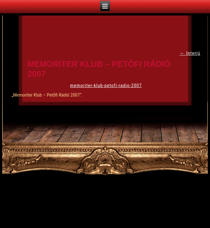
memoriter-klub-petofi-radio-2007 (106, 85)
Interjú (190, 53)
